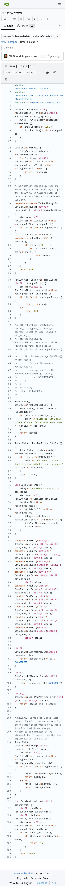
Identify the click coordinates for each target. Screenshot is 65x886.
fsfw (10, 13)
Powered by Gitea (23, 873)
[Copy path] (38, 42)
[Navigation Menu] (59, 4)
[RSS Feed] (5, 18)
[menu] (14, 883)
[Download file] (41, 72)
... (43, 56)
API (54, 882)
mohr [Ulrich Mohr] (12, 56)
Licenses (42, 882)
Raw (8, 72)
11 (21, 18)
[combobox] (19, 47)
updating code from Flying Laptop (35, 56)
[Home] (6, 4)
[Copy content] (47, 72)
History (30, 72)
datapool (13, 41)
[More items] (61, 26)
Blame (18, 72)
